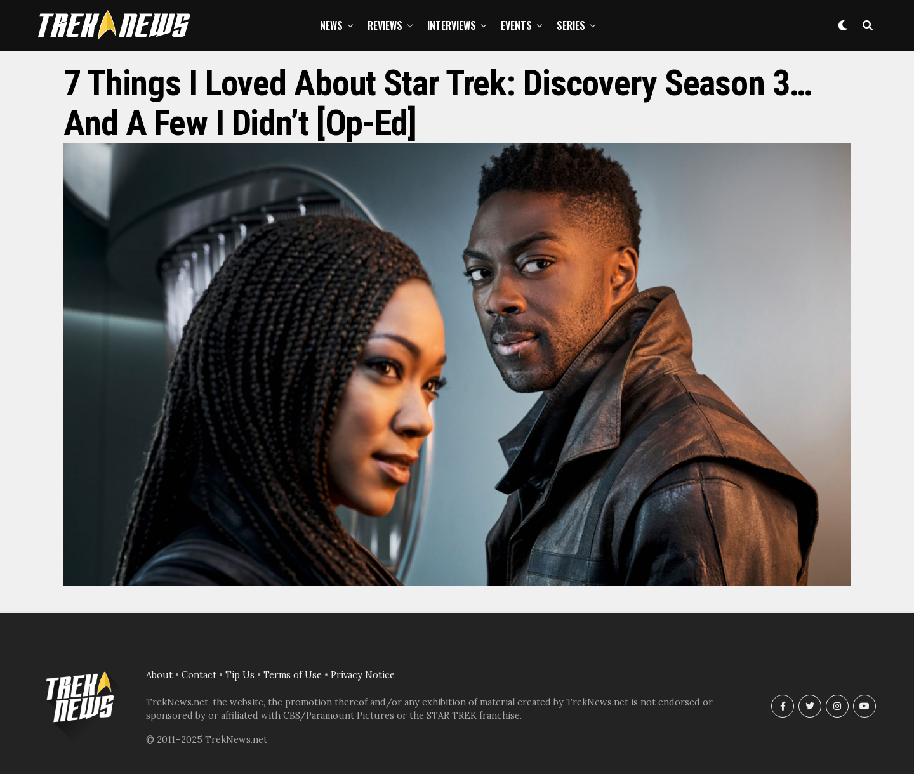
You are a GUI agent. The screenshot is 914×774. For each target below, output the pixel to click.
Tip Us (240, 675)
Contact (199, 675)
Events (516, 25)
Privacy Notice (363, 675)
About (159, 675)
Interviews (451, 25)
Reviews (385, 25)
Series (571, 25)
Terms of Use (292, 675)
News (331, 25)
